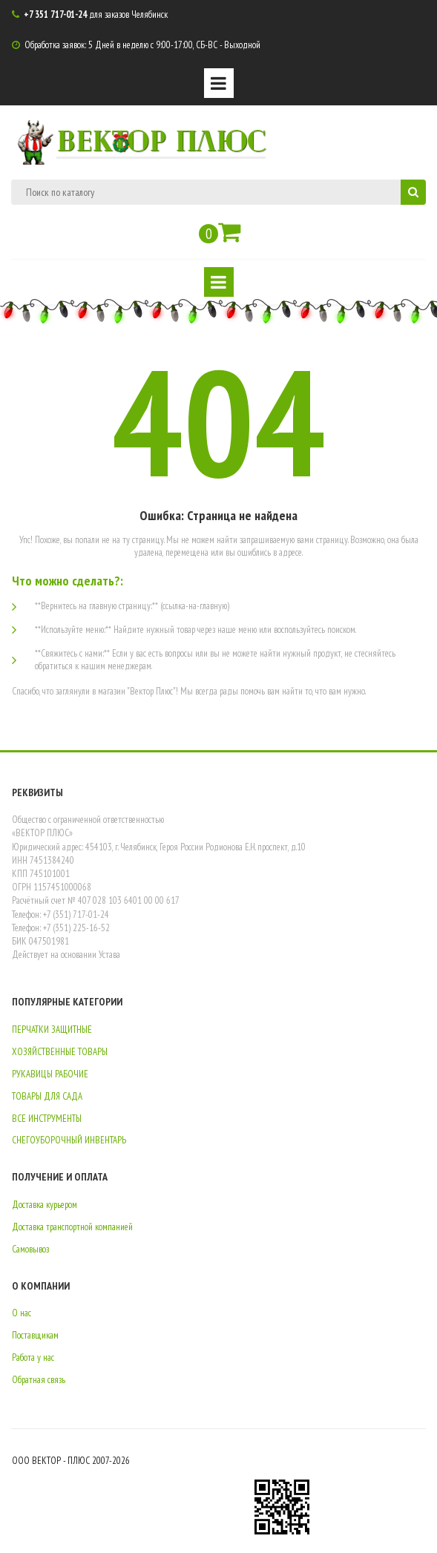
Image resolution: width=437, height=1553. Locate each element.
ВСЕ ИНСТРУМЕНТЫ (47, 1118)
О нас (21, 1313)
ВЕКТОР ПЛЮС (161, 139)
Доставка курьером (44, 1204)
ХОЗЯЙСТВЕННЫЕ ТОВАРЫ (60, 1051)
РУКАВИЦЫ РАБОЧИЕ (50, 1074)
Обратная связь (38, 1379)
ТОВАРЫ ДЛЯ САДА (47, 1096)
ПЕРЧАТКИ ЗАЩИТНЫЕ (52, 1029)
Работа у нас (33, 1357)
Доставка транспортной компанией (72, 1227)
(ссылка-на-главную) (194, 606)
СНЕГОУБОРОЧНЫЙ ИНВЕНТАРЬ (69, 1140)
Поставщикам (35, 1335)
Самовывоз (30, 1249)
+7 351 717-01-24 (55, 14)
